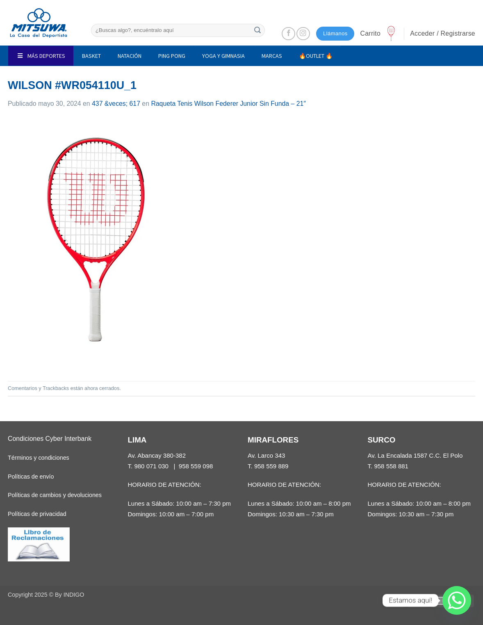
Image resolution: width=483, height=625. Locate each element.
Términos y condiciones (38, 457)
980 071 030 (151, 466)
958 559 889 (271, 466)
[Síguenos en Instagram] (303, 34)
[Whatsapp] (456, 600)
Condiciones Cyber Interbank (49, 438)
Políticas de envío (31, 476)
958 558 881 (391, 466)
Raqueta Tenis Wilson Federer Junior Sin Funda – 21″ (228, 103)
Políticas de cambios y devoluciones (55, 495)
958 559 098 (196, 466)
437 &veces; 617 (116, 103)
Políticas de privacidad (37, 514)
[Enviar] (257, 30)
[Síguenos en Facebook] (288, 34)
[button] (379, 33)
